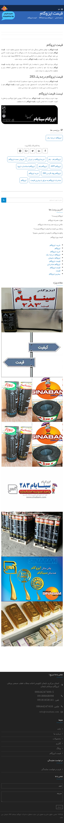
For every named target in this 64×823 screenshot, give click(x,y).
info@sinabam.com (49, 712)
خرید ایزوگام (34, 173)
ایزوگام (23, 180)
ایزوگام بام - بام (55, 159)
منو (60, 9)
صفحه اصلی (59, 17)
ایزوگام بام (43, 166)
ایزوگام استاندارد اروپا (26, 166)
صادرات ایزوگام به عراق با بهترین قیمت (45, 180)
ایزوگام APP (56, 166)
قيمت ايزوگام (32, 17)
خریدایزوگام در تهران (36, 159)
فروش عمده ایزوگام (16, 159)
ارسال (59, 807)
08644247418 (44, 706)
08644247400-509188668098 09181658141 (44, 695)
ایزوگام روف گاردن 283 (52, 173)
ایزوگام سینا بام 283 (46, 17)
